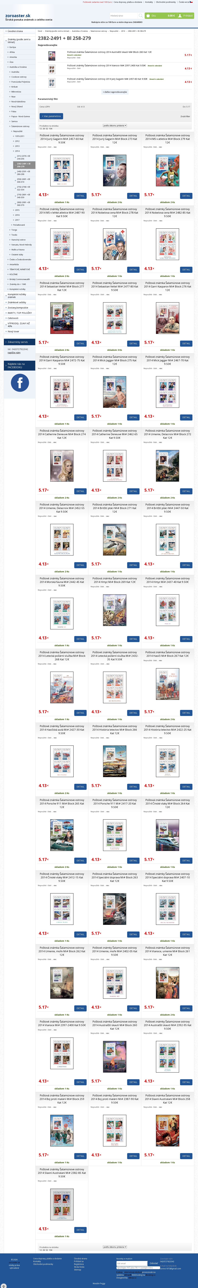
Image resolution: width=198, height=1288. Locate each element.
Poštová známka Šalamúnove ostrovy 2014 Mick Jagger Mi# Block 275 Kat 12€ (115, 360)
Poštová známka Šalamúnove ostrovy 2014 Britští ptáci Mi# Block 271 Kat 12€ (115, 508)
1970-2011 (19, 136)
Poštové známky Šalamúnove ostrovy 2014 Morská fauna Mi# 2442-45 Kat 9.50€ (62, 582)
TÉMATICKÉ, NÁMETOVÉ (20, 269)
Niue (13, 96)
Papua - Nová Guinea (20, 116)
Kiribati (14, 86)
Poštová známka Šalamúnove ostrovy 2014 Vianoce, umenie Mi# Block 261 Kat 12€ (167, 951)
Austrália (15, 72)
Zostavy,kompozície (18, 307)
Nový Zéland (17, 106)
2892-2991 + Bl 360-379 (23, 203)
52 (47, 128)
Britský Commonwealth (20, 279)
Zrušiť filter (185, 116)
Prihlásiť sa (79, 1261)
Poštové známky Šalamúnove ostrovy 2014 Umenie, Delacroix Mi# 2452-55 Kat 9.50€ (62, 508)
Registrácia (79, 1264)
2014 (17, 151)
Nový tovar (13, 331)
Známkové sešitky (17, 302)
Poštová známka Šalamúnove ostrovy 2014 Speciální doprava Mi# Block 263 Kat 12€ (115, 877)
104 (50, 128)
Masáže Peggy (99, 1283)
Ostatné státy (17, 254)
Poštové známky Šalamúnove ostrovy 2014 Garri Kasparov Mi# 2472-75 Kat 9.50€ (62, 360)
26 (44, 128)
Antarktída (14, 264)
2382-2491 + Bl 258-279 (23, 165)
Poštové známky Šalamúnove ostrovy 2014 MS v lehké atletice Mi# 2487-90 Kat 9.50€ (62, 212)
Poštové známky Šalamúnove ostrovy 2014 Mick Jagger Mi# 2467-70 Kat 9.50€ (167, 360)
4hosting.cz (150, 1275)
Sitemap (77, 1269)
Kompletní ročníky (17, 289)
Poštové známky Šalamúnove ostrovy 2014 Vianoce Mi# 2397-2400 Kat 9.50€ (106, 65)
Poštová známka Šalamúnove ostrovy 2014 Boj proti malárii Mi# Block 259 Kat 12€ (62, 1099)
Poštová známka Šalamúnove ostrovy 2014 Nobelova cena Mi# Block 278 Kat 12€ (114, 212)
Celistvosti (13, 318)
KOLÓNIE (13, 274)
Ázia (11, 62)
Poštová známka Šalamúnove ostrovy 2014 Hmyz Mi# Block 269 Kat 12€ (115, 580)
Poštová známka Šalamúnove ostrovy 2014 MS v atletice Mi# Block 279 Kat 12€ (167, 139)
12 (41, 128)
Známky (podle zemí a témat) (19, 41)
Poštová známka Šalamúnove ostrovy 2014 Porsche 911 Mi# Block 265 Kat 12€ (62, 803)
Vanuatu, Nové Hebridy (21, 244)
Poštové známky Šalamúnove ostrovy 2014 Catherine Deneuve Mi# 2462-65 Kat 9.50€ (115, 434)
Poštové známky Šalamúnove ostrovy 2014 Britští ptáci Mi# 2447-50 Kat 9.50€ (167, 508)
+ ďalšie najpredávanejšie (115, 92)
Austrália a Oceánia (18, 67)
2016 (17, 215)
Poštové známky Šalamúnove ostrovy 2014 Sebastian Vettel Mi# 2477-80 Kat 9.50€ (114, 286)
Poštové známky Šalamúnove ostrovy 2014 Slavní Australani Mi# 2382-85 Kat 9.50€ (62, 1172)
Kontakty (149, 2)
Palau (13, 111)
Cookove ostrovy (18, 77)
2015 (17, 210)
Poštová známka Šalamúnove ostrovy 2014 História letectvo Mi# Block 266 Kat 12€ (114, 729)
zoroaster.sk (17, 15)
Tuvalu (14, 234)
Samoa (14, 121)
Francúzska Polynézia (20, 82)
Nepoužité (17, 131)
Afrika (12, 52)
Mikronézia (16, 91)
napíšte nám (14, 352)
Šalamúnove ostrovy (20, 126)
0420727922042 (167, 1261)
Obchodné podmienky (166, 2)
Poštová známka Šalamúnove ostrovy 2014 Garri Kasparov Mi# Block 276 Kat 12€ (167, 286)
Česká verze (186, 2)
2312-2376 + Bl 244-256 (23, 157)
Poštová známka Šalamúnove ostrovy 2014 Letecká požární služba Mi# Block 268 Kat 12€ (61, 655)
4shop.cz (132, 1277)
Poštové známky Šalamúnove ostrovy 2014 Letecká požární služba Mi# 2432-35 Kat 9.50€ (114, 655)
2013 (17, 146)
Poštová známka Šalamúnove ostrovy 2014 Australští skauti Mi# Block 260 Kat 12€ (109, 52)
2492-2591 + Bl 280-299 (23, 173)
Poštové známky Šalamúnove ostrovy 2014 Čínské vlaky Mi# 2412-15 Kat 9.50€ (62, 877)
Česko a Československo (20, 259)
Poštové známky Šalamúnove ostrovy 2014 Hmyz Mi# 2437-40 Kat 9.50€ (167, 580)
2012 (17, 141)
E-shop (119, 1272)
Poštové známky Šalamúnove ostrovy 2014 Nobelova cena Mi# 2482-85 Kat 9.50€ (167, 212)
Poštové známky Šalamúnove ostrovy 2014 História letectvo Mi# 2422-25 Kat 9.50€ (167, 729)
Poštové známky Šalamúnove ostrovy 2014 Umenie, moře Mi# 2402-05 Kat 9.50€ (114, 951)
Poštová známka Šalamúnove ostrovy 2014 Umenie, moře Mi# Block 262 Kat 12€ (62, 951)
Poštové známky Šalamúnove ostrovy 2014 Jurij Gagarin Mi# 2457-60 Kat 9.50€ (107, 78)
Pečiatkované (19, 225)
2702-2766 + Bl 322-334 (23, 188)
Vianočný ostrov (18, 239)
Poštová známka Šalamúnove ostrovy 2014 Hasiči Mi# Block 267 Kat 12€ (167, 654)
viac (55, 147)
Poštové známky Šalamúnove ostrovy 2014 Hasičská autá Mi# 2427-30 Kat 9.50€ (62, 729)
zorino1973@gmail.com (170, 1268)
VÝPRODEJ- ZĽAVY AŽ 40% (19, 325)
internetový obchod (133, 1272)
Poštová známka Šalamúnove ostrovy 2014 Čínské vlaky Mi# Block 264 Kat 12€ (167, 803)
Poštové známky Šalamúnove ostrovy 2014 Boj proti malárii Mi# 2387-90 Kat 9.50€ (114, 1099)
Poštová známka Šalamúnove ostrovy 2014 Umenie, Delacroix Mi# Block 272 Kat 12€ (167, 434)
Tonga (14, 230)
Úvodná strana (15, 31)
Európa (13, 47)
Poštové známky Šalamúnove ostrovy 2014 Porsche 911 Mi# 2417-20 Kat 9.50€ (115, 803)
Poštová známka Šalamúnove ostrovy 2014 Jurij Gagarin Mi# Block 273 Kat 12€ (114, 139)
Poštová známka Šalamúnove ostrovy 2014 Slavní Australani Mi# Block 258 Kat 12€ (167, 1099)
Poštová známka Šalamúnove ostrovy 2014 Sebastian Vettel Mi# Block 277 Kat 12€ (62, 286)
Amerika (13, 57)
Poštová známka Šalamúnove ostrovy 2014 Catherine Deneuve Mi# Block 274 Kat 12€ (62, 434)
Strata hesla (79, 1267)
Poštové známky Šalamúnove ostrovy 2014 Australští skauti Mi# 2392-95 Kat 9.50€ (167, 1025)
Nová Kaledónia (18, 101)
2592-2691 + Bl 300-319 (23, 180)
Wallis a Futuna (17, 249)
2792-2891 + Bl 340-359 (23, 196)
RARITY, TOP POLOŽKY (20, 312)
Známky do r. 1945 (18, 284)
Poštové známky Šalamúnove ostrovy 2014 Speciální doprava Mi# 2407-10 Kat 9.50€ (167, 877)
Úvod (40, 31)
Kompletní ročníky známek (17, 296)
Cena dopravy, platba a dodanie (128, 2)
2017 (17, 220)
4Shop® (127, 1275)
